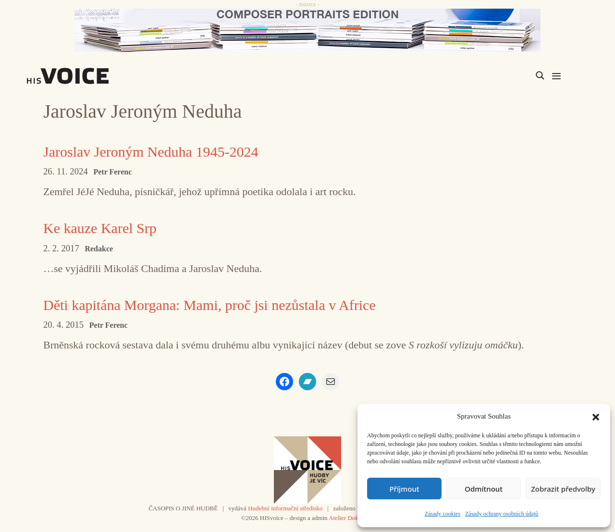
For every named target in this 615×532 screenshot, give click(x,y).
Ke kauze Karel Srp (100, 228)
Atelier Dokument (351, 517)
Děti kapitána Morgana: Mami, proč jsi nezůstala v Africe (209, 305)
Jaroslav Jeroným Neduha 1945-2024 (150, 152)
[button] (596, 416)
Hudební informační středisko (285, 508)
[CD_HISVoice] (307, 30)
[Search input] (494, 75)
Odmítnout (484, 489)
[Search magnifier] (540, 75)
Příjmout (404, 489)
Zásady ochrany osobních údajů (501, 513)
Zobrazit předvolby (563, 489)
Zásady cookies (442, 513)
